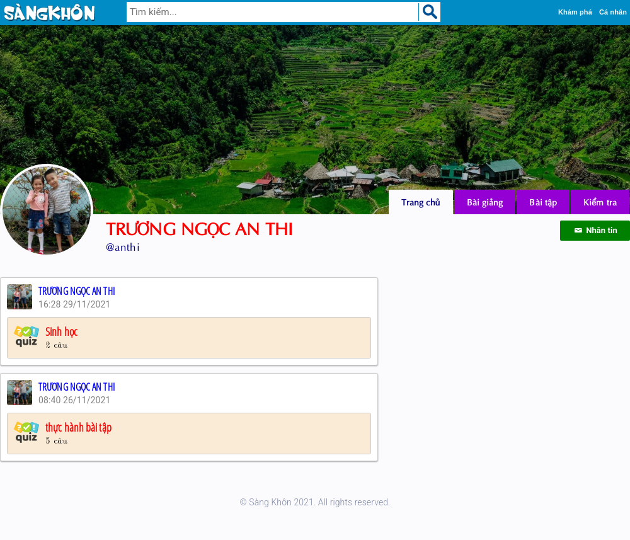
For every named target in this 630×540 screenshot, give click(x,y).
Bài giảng (485, 201)
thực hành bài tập (78, 427)
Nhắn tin (595, 230)
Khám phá (575, 12)
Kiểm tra (600, 201)
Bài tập (543, 201)
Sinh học (61, 331)
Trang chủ (420, 201)
